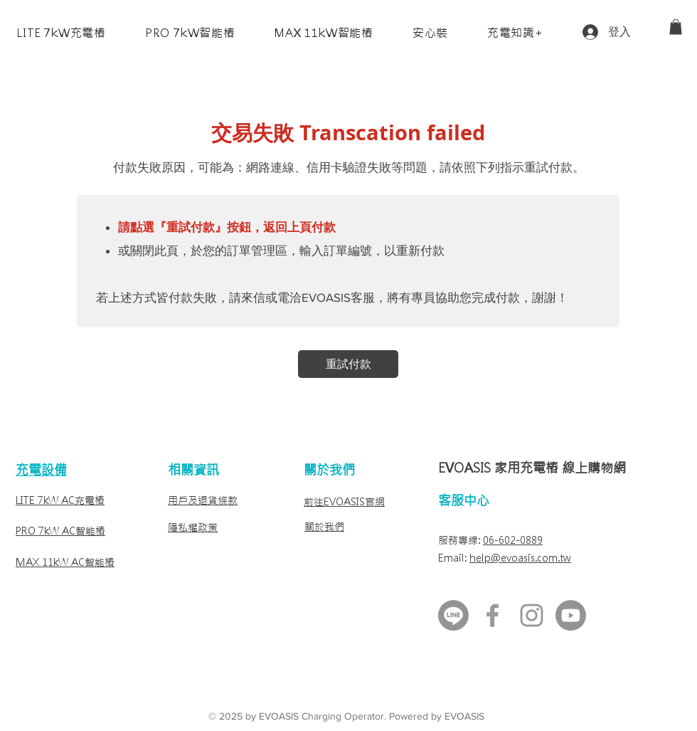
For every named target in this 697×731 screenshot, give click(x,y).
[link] (675, 27)
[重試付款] (348, 364)
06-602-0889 (513, 540)
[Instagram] (531, 615)
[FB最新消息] (492, 615)
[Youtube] (570, 615)
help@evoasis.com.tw (520, 558)
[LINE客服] (453, 615)
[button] (61, 32)
